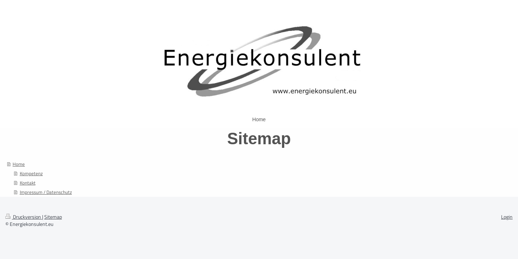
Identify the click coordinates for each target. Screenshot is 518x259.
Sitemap (53, 217)
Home (19, 164)
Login (507, 217)
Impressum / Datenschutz (46, 192)
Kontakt (28, 182)
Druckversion (23, 217)
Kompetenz (31, 173)
